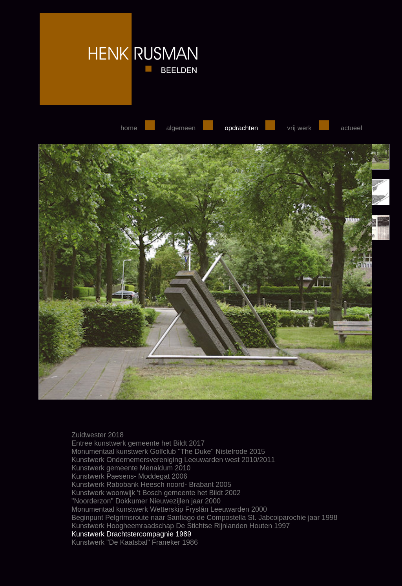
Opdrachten (241, 128)
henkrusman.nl (195, 59)
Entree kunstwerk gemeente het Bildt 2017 (138, 443)
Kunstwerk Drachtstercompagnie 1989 (131, 534)
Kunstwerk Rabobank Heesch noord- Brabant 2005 (151, 484)
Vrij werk (299, 128)
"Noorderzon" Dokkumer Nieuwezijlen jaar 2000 (146, 501)
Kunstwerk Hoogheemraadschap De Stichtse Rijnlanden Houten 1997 (180, 526)
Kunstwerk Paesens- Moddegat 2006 (129, 476)
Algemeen (181, 128)
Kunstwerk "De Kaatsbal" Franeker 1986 (134, 542)
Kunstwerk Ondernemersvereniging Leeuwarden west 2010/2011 (173, 460)
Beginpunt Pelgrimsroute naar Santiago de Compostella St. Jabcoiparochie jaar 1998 (204, 518)
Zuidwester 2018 (97, 435)
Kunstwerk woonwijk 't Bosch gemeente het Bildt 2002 (156, 493)
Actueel (351, 128)
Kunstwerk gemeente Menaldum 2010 (130, 468)
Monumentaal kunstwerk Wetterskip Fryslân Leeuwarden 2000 (169, 509)
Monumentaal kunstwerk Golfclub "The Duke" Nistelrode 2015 (168, 451)
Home (129, 128)
